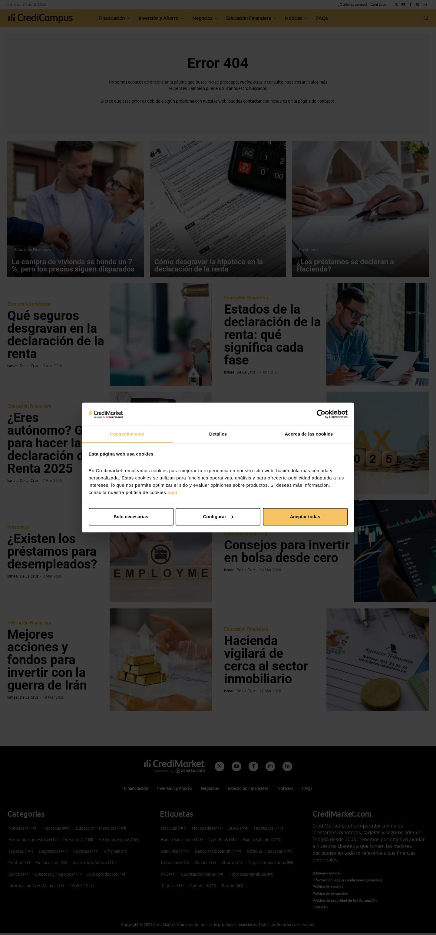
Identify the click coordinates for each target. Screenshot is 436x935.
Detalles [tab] (218, 433)
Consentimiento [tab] (127, 433)
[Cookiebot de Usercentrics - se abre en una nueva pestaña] (321, 414)
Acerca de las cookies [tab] (309, 433)
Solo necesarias (131, 516)
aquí (172, 492)
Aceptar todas (305, 516)
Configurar (218, 516)
